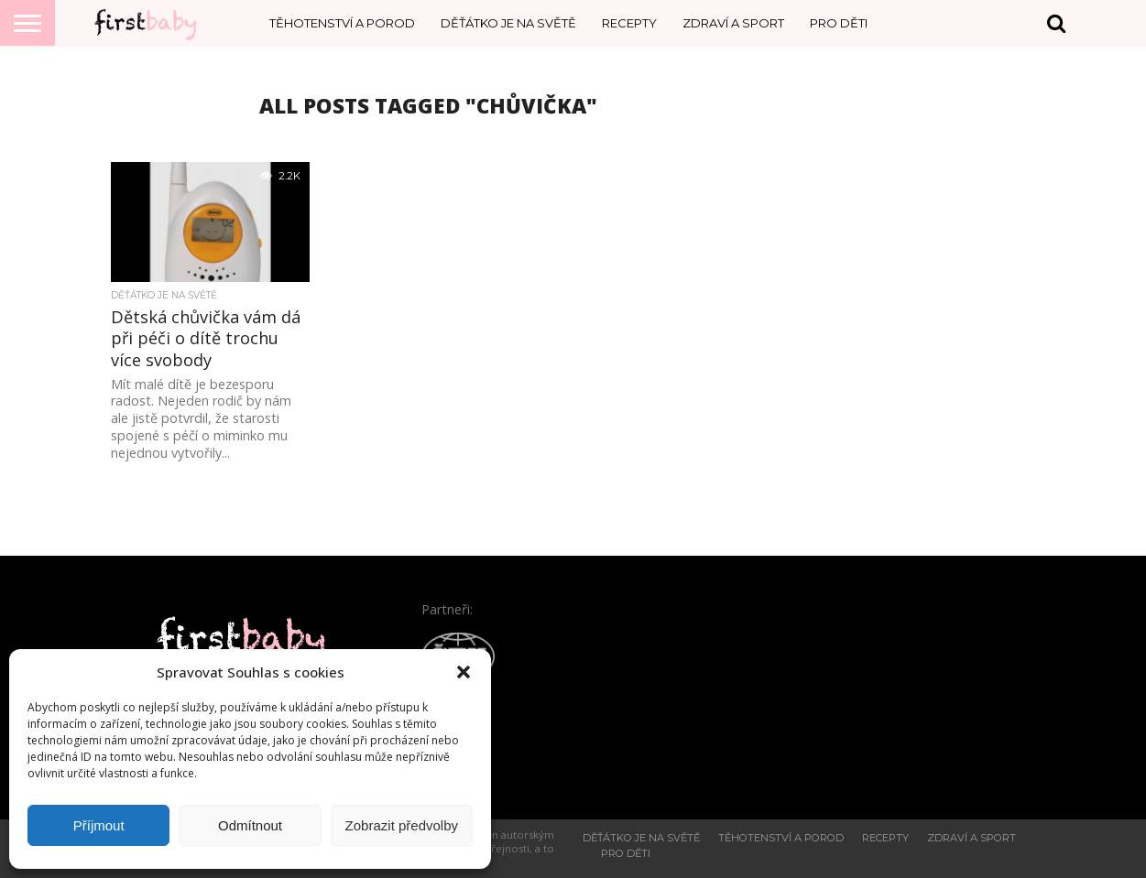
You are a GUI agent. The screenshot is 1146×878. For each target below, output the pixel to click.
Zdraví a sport (733, 23)
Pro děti (839, 23)
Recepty (629, 23)
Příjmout (99, 825)
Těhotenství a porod (342, 23)
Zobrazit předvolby (401, 825)
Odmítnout (250, 825)
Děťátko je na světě (508, 23)
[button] (463, 672)
